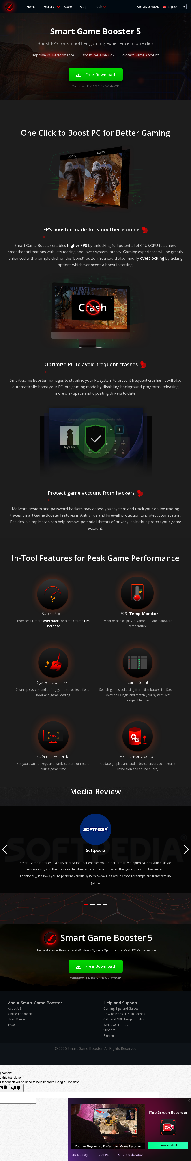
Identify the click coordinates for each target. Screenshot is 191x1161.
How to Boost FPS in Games (124, 1014)
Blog (83, 6)
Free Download (95, 74)
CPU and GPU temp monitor (123, 1019)
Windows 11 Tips (115, 1024)
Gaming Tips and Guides (121, 1008)
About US (14, 1008)
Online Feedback (20, 1014)
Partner (108, 1035)
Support (109, 1030)
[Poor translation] (16, 1088)
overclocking (152, 258)
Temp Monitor (143, 613)
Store (68, 6)
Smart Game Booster (9, 6)
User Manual (17, 1019)
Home (31, 6)
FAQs (12, 1024)
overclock (51, 621)
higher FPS (77, 245)
